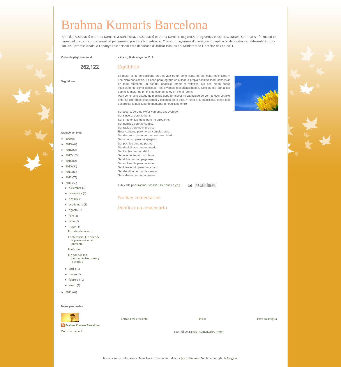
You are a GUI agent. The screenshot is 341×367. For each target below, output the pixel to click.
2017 (68, 155)
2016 (68, 160)
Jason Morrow (190, 358)
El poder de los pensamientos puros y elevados (83, 258)
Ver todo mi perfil (72, 331)
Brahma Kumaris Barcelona (134, 24)
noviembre (76, 193)
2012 (68, 183)
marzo (73, 274)
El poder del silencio (80, 231)
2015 (68, 166)
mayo (72, 226)
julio (72, 215)
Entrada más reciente (134, 318)
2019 (68, 144)
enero (73, 285)
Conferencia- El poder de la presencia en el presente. (84, 240)
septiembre (76, 204)
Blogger (232, 358)
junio (72, 221)
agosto (73, 210)
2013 (68, 177)
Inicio (202, 318)
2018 (68, 149)
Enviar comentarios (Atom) (207, 331)
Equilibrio (74, 249)
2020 (68, 138)
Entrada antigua (267, 318)
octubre (74, 199)
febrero (74, 279)
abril (72, 268)
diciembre (75, 188)
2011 (68, 292)
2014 (68, 172)
